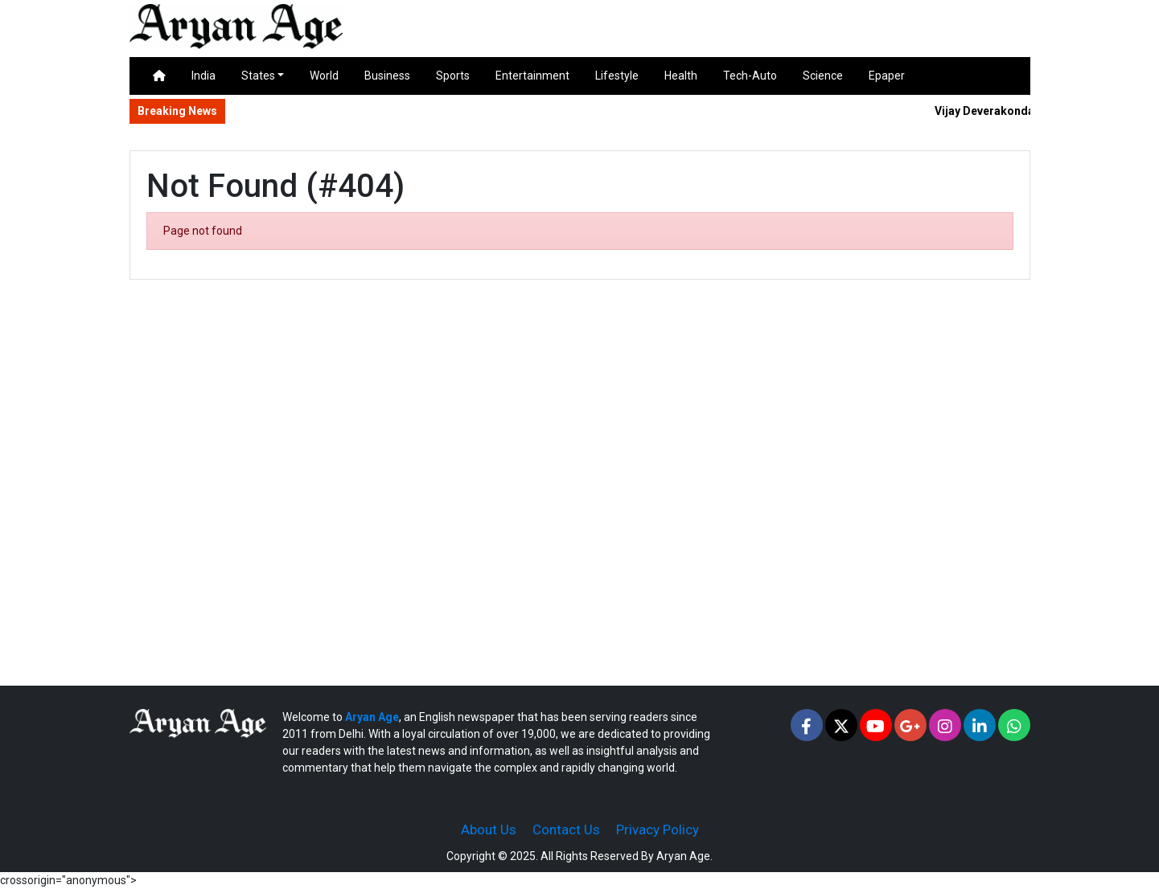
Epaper (887, 75)
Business (387, 75)
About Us (488, 829)
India (203, 75)
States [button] (258, 75)
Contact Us (566, 829)
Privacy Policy (657, 829)
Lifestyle (617, 75)
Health (680, 75)
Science (823, 75)
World (324, 75)
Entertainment (532, 75)
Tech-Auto (750, 75)
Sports (453, 75)
